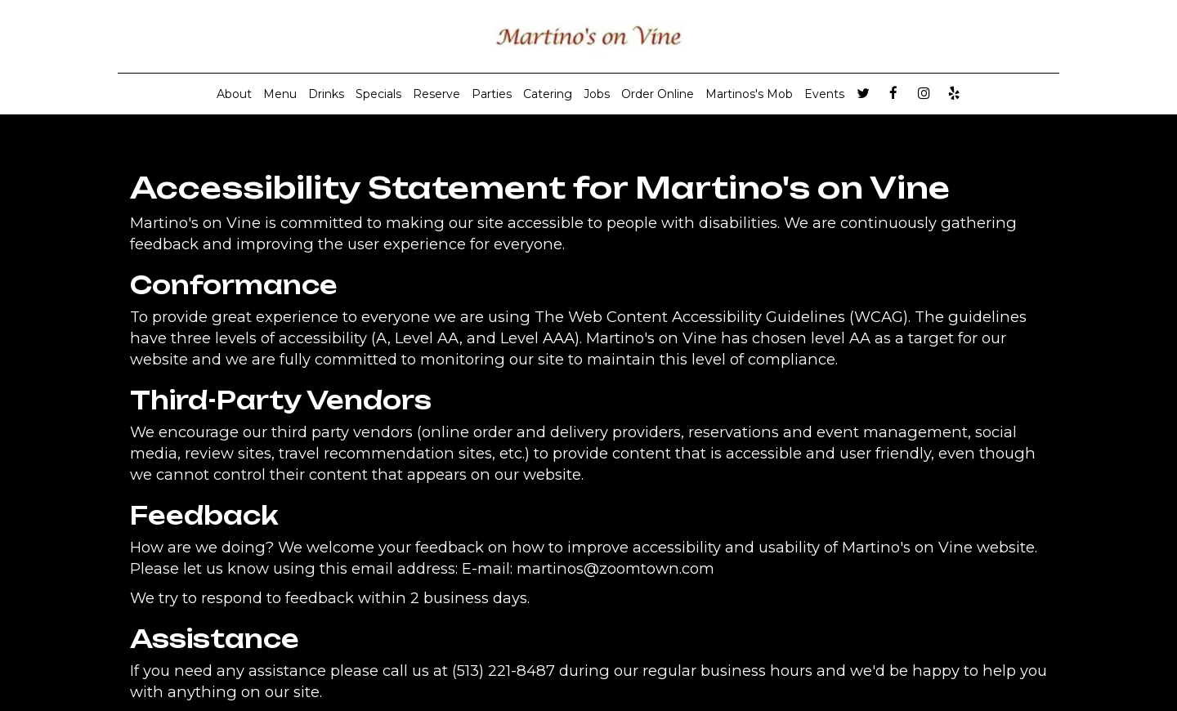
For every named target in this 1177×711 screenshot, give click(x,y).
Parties (492, 94)
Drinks (326, 94)
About (234, 94)
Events (824, 94)
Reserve (436, 94)
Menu (280, 94)
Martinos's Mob (749, 94)
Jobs (597, 94)
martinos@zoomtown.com (615, 568)
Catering (547, 94)
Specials (378, 94)
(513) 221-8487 (503, 670)
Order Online (657, 94)
